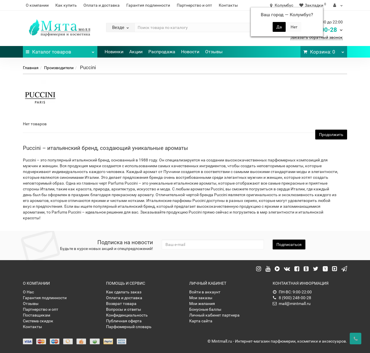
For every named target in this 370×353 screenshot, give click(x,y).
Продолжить (331, 134)
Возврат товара (121, 303)
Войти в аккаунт (204, 292)
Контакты (228, 5)
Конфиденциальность (127, 315)
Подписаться (289, 244)
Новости (190, 51)
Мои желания (202, 303)
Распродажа (161, 51)
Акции (136, 51)
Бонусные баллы (205, 309)
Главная (31, 67)
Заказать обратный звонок (316, 37)
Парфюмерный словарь (129, 326)
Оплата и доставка (101, 5)
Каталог (60, 50)
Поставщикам (36, 315)
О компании (37, 5)
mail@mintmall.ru (292, 303)
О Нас (28, 292)
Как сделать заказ (123, 292)
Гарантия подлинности (148, 5)
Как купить (66, 5)
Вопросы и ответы (123, 309)
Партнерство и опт (194, 5)
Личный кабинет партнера (214, 315)
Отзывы (214, 51)
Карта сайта (200, 321)
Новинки (114, 51)
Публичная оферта (124, 321)
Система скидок (38, 321)
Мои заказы (200, 297)
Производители (59, 67)
